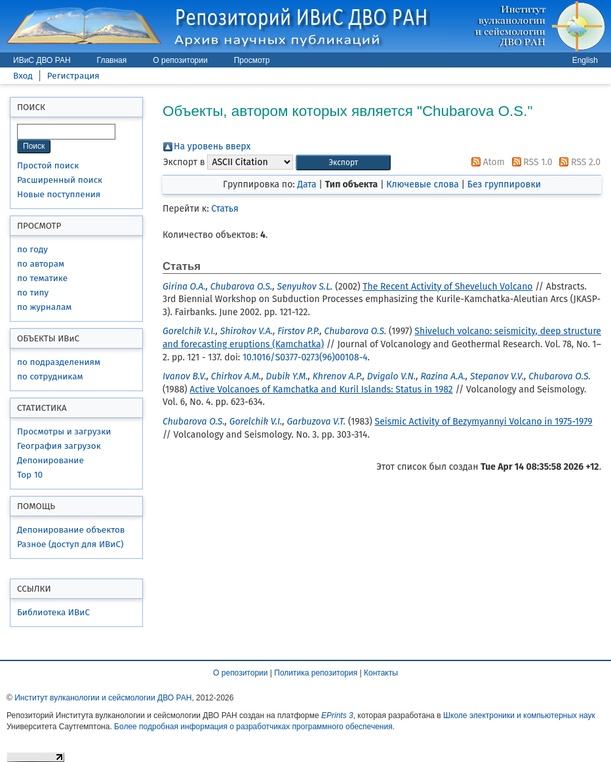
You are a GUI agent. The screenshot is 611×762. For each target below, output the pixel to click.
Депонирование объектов (71, 529)
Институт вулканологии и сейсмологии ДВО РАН (102, 697)
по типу (33, 292)
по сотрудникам (50, 376)
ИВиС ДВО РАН (42, 60)
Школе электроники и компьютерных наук (519, 715)
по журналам (44, 307)
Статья (224, 208)
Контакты (381, 672)
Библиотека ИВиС (53, 612)
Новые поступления (58, 194)
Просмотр (252, 60)
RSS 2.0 (578, 162)
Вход (23, 75)
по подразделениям (58, 362)
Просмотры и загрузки (64, 431)
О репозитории (180, 60)
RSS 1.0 (530, 162)
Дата (306, 184)
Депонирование (50, 460)
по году (32, 249)
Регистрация (73, 75)
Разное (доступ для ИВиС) (70, 544)
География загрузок (59, 445)
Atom (486, 162)
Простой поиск (48, 165)
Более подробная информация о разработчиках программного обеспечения (253, 726)
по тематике (42, 278)
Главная (112, 60)
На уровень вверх (212, 146)
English (585, 60)
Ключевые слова (422, 184)
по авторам (40, 263)
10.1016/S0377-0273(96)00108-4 (305, 357)
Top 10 (30, 474)
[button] (343, 163)
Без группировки (504, 184)
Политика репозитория (315, 672)
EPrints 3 (337, 715)
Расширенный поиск (59, 179)
